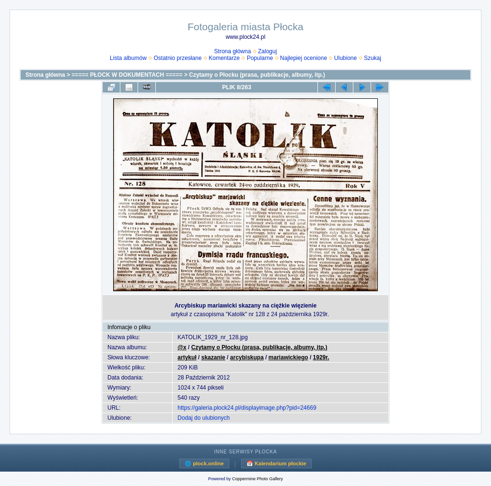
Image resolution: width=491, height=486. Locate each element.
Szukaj (372, 58)
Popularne (260, 58)
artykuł (186, 357)
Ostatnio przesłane (178, 58)
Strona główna (232, 51)
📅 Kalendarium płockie (276, 463)
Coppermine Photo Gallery (257, 478)
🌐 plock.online (204, 463)
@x (181, 347)
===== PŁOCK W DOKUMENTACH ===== (126, 74)
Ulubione (345, 58)
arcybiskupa (247, 357)
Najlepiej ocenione (303, 58)
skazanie (213, 357)
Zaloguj (267, 51)
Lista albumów (128, 58)
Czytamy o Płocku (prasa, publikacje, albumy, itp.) (257, 74)
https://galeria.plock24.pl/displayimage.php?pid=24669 (246, 407)
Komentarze (224, 58)
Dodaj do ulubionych (203, 418)
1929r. (321, 357)
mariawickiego (288, 357)
